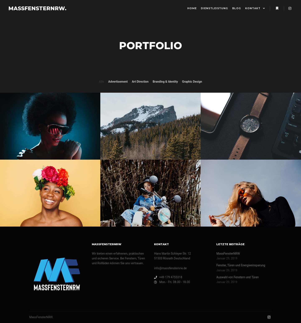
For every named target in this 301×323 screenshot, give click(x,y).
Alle (101, 81)
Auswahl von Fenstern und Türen (237, 277)
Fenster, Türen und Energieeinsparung (240, 265)
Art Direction (140, 81)
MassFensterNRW (228, 253)
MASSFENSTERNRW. (29, 8)
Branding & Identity (165, 81)
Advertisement (118, 81)
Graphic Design (192, 81)
